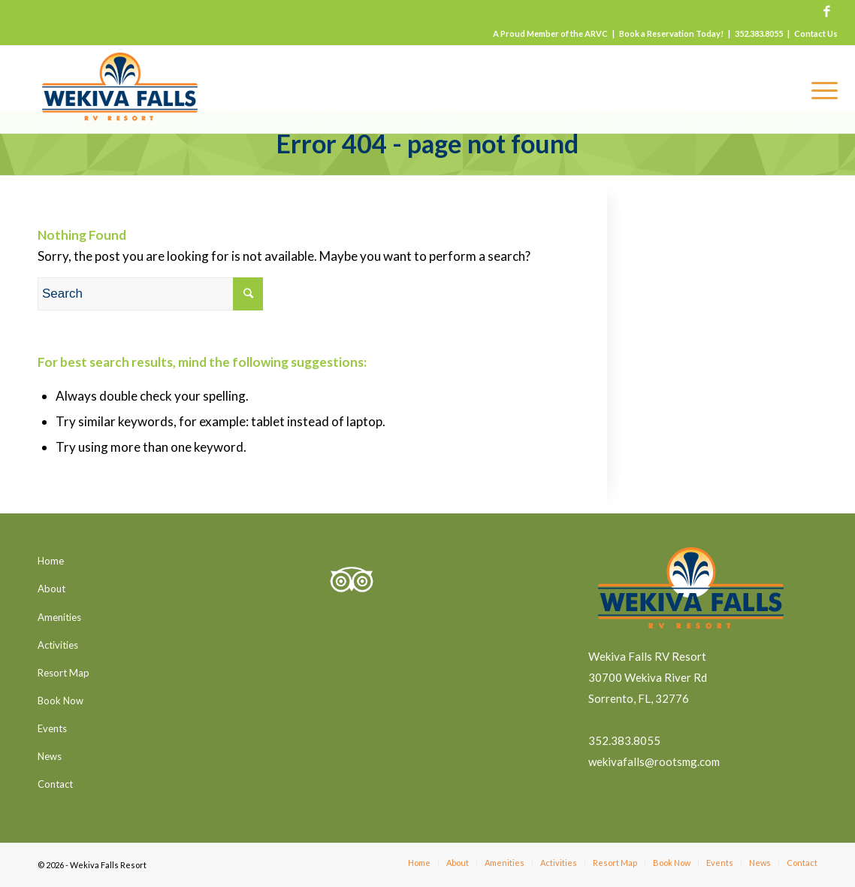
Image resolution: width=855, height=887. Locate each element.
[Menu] (820, 89)
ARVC (596, 33)
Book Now (60, 701)
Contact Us (816, 33)
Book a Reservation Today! (671, 33)
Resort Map (63, 673)
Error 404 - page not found (427, 143)
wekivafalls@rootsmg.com (654, 761)
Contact (55, 784)
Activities (58, 645)
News (50, 756)
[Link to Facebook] (826, 11)
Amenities (59, 617)
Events (52, 728)
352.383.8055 (759, 33)
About (51, 589)
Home (51, 561)
